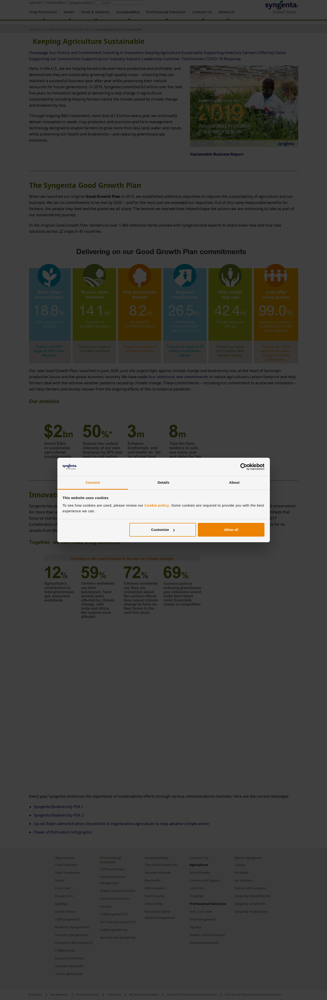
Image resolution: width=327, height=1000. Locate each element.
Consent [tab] (92, 482)
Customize (163, 530)
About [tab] (234, 482)
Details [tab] (164, 482)
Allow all (231, 530)
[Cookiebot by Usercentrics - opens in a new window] (243, 466)
